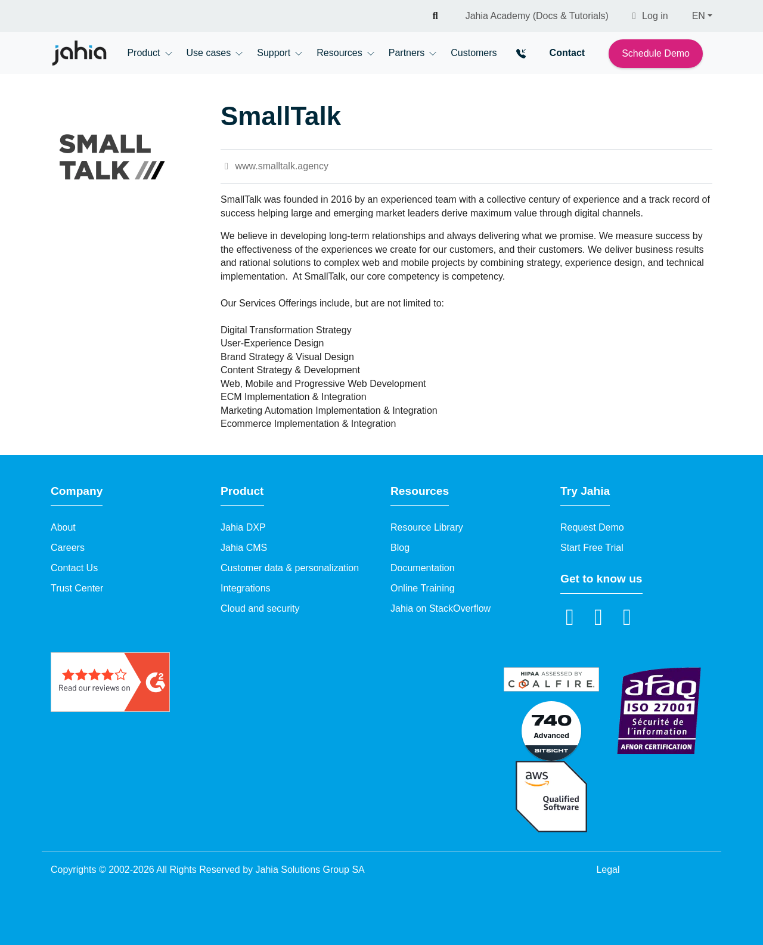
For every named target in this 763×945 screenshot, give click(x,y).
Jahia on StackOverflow (440, 608)
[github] (627, 616)
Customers (474, 53)
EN (698, 16)
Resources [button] (339, 53)
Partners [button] (406, 53)
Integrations (246, 588)
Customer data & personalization (290, 568)
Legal (607, 870)
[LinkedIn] (570, 616)
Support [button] (273, 53)
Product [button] (143, 53)
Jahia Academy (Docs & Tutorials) (537, 16)
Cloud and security (260, 608)
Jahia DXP (243, 527)
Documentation (422, 568)
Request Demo (592, 527)
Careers (68, 548)
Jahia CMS (244, 548)
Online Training (422, 588)
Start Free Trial (592, 548)
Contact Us (74, 568)
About (63, 527)
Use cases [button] (209, 53)
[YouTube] (598, 616)
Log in (650, 16)
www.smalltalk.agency (274, 166)
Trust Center (77, 588)
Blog (400, 548)
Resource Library (426, 527)
